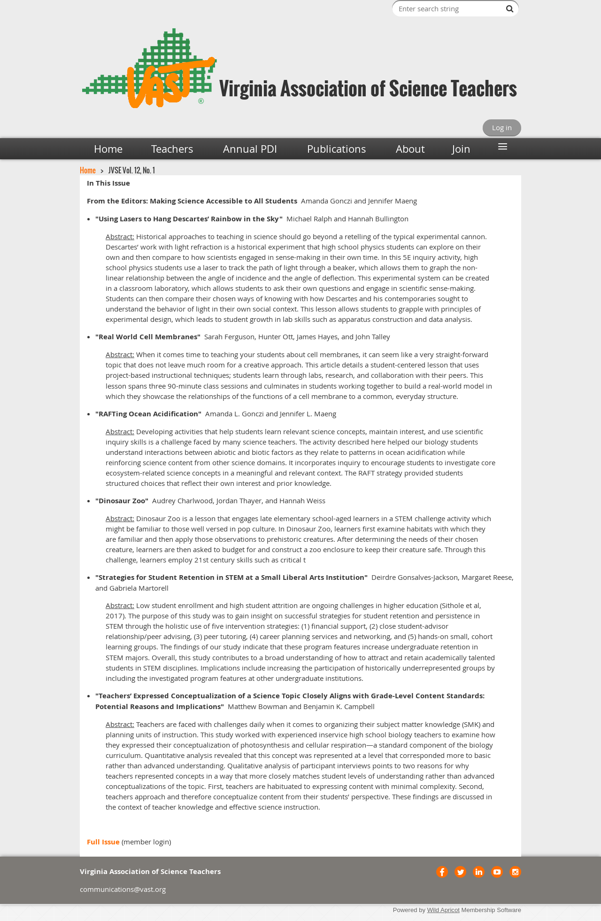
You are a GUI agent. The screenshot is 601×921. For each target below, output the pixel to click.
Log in (502, 127)
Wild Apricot (443, 909)
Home (88, 170)
